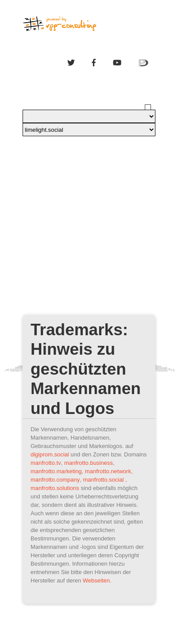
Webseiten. (97, 580)
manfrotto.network (108, 471)
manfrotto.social (103, 479)
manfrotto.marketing (56, 471)
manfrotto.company (55, 479)
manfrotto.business (88, 463)
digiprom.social (50, 454)
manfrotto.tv (46, 463)
